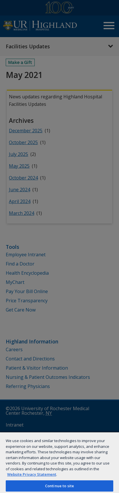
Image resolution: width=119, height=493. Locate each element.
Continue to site (59, 485)
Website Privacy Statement (31, 474)
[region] (59, 462)
